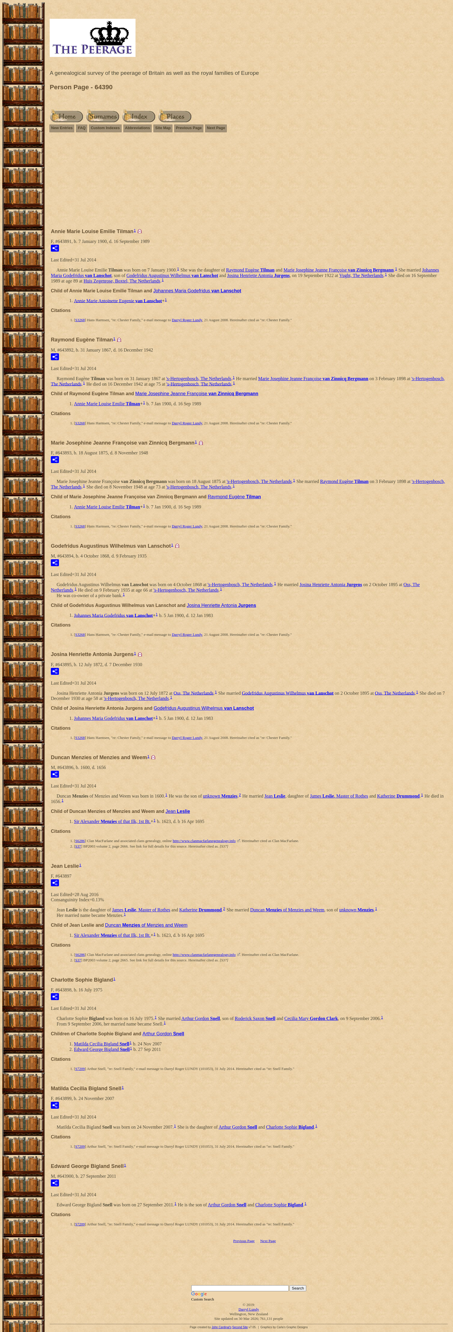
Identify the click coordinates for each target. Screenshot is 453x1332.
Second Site (240, 1327)
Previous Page (189, 128)
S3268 (80, 320)
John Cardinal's (221, 1327)
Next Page (216, 128)
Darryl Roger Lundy (187, 320)
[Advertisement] (248, 182)
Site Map (162, 128)
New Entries (62, 128)
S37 (78, 846)
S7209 (80, 1069)
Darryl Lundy (248, 1309)
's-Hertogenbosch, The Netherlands (198, 378)
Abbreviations (137, 128)
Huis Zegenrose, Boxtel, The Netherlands (121, 280)
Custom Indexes (105, 128)
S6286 (80, 841)
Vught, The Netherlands (361, 275)
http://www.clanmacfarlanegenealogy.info (204, 841)
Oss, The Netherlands (193, 692)
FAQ (82, 128)
